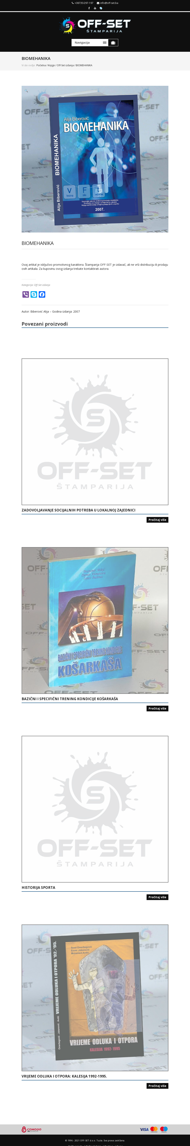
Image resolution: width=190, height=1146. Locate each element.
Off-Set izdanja (65, 65)
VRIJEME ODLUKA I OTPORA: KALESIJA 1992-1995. (64, 1076)
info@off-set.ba (109, 3)
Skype (101, 7)
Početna (41, 65)
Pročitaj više (157, 520)
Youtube (95, 7)
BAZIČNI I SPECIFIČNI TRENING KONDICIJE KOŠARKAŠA (70, 699)
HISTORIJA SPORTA (38, 888)
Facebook (89, 7)
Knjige (51, 65)
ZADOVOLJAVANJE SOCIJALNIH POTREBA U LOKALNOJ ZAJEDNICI (78, 510)
